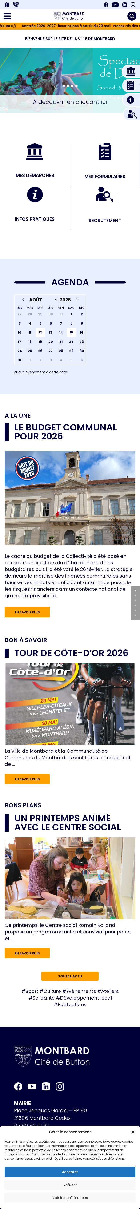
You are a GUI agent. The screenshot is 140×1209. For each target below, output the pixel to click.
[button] (133, 1132)
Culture (52, 991)
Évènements (81, 991)
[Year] (66, 300)
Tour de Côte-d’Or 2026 (71, 653)
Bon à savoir (26, 640)
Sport (31, 991)
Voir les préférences (70, 1197)
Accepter (70, 1171)
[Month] (42, 300)
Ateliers (110, 991)
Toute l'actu (70, 976)
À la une (18, 415)
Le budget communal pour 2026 (65, 431)
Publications (72, 1004)
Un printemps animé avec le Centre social (67, 822)
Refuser (70, 1184)
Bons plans (23, 805)
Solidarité (43, 998)
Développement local (86, 998)
